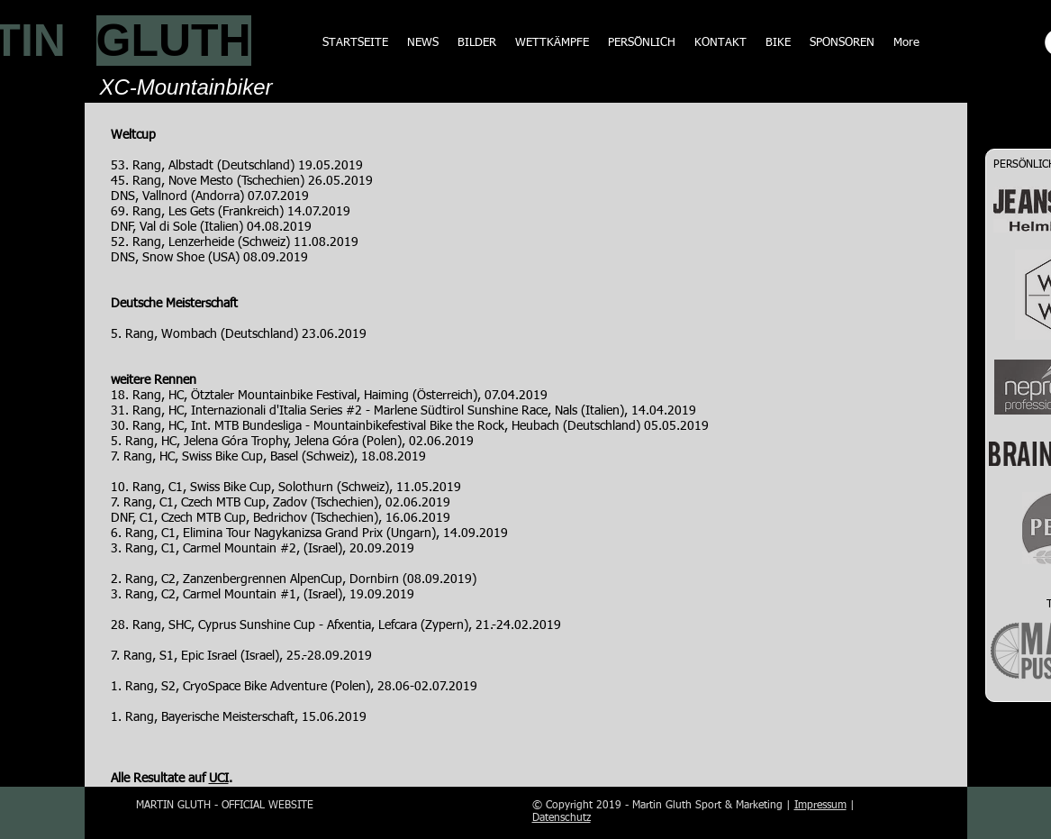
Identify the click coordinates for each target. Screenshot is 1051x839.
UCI (219, 778)
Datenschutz (561, 818)
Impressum (820, 805)
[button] (551, 43)
